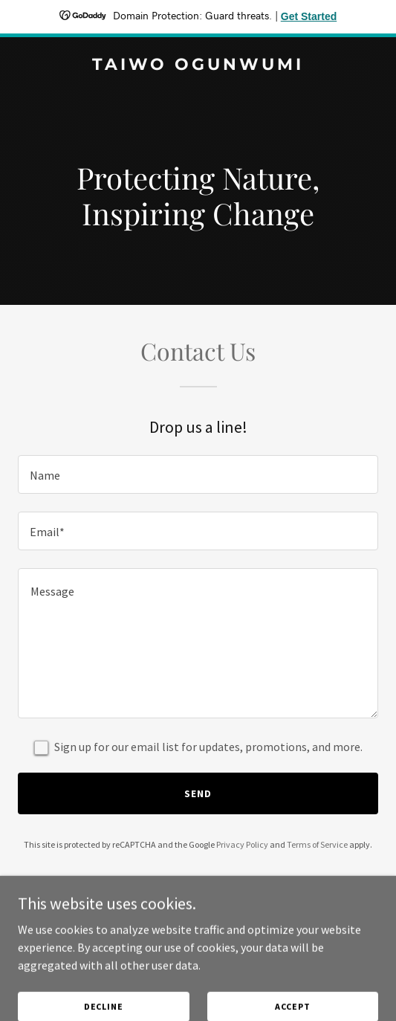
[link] (198, 65)
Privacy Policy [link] (242, 844)
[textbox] (198, 474)
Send (198, 793)
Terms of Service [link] (317, 844)
